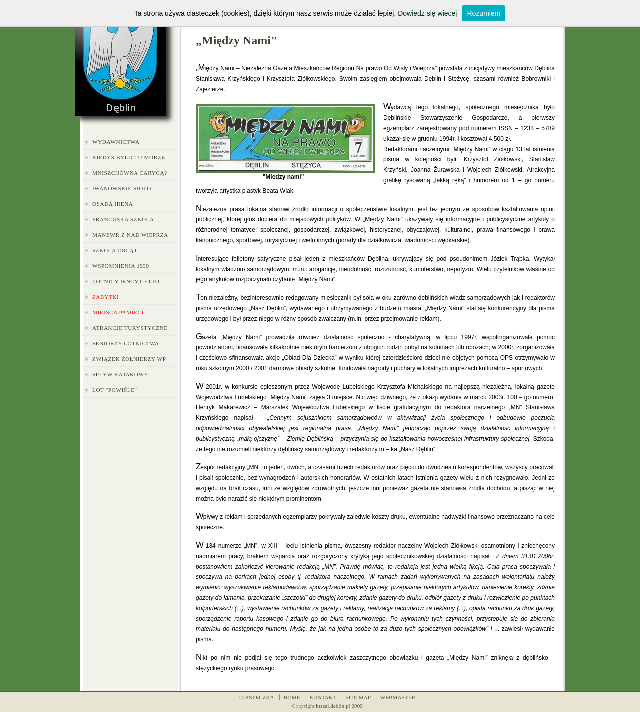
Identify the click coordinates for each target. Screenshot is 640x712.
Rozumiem (483, 13)
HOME (292, 697)
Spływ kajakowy (120, 374)
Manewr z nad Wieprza (130, 235)
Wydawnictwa (116, 142)
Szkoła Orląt (115, 250)
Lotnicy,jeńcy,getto (126, 281)
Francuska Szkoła (123, 219)
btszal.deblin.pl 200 (338, 706)
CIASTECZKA (257, 697)
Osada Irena (113, 204)
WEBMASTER (398, 697)
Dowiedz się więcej (427, 13)
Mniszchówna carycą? (130, 173)
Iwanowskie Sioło (122, 188)
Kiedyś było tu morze (129, 157)
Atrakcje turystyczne (130, 328)
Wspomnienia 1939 (121, 266)
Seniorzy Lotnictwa (126, 343)
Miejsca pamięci (118, 312)
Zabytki (105, 297)
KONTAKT (323, 697)
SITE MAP (358, 697)
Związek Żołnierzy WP (129, 359)
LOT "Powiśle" (115, 390)
